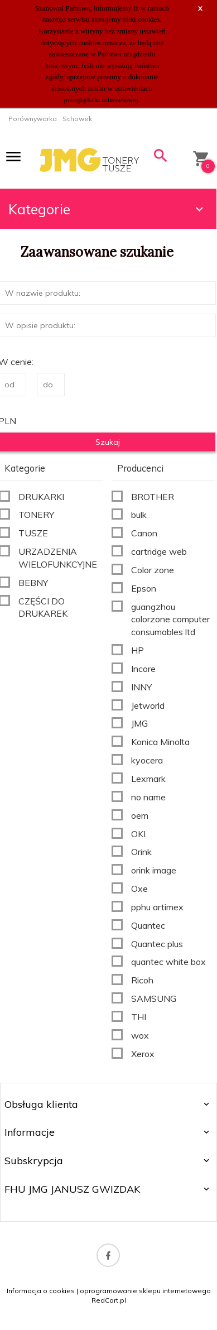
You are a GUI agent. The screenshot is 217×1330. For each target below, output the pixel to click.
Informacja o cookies (41, 1290)
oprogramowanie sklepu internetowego (145, 1290)
